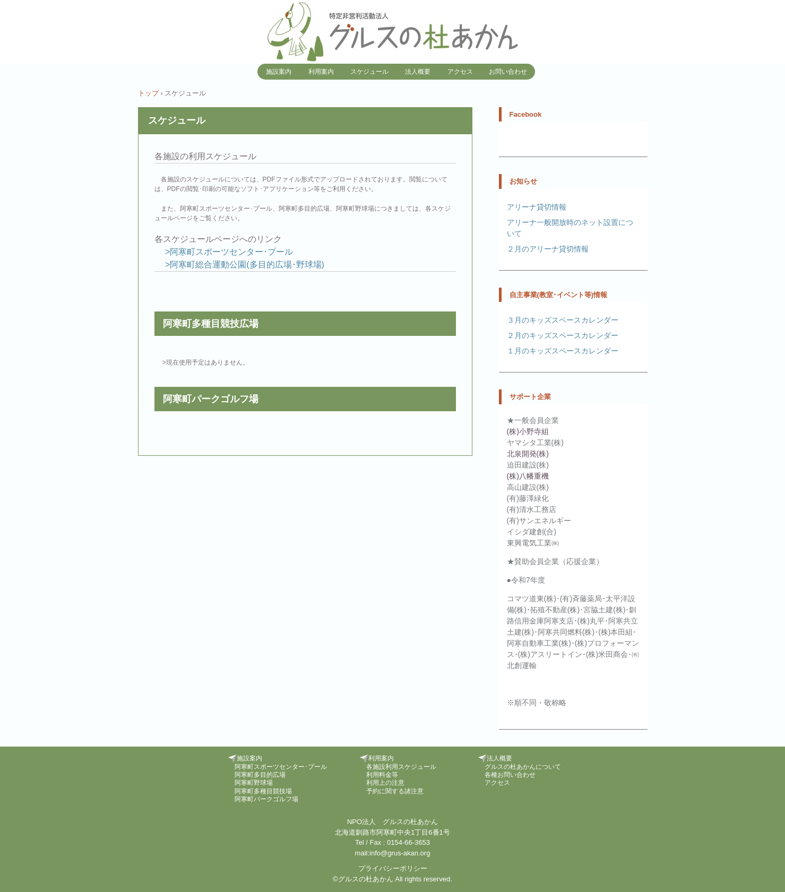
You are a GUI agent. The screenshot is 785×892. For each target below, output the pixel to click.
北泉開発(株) (528, 453)
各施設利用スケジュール (401, 766)
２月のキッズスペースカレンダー (562, 335)
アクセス (460, 71)
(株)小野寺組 (528, 431)
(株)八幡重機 (528, 476)
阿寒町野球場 (254, 782)
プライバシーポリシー (392, 868)
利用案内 (321, 71)
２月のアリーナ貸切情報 (548, 249)
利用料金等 (382, 774)
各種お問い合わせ (510, 774)
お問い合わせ (508, 71)
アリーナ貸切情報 (536, 207)
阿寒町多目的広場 (260, 774)
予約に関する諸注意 (395, 791)
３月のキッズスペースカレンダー (562, 320)
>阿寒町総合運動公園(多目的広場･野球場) (243, 264)
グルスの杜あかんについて (523, 766)
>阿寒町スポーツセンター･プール (228, 251)
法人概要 (417, 71)
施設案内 (278, 71)
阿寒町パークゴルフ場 (266, 799)
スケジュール (369, 71)
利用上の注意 (385, 782)
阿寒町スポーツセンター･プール (281, 766)
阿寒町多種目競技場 (263, 791)
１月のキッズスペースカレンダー (562, 351)
